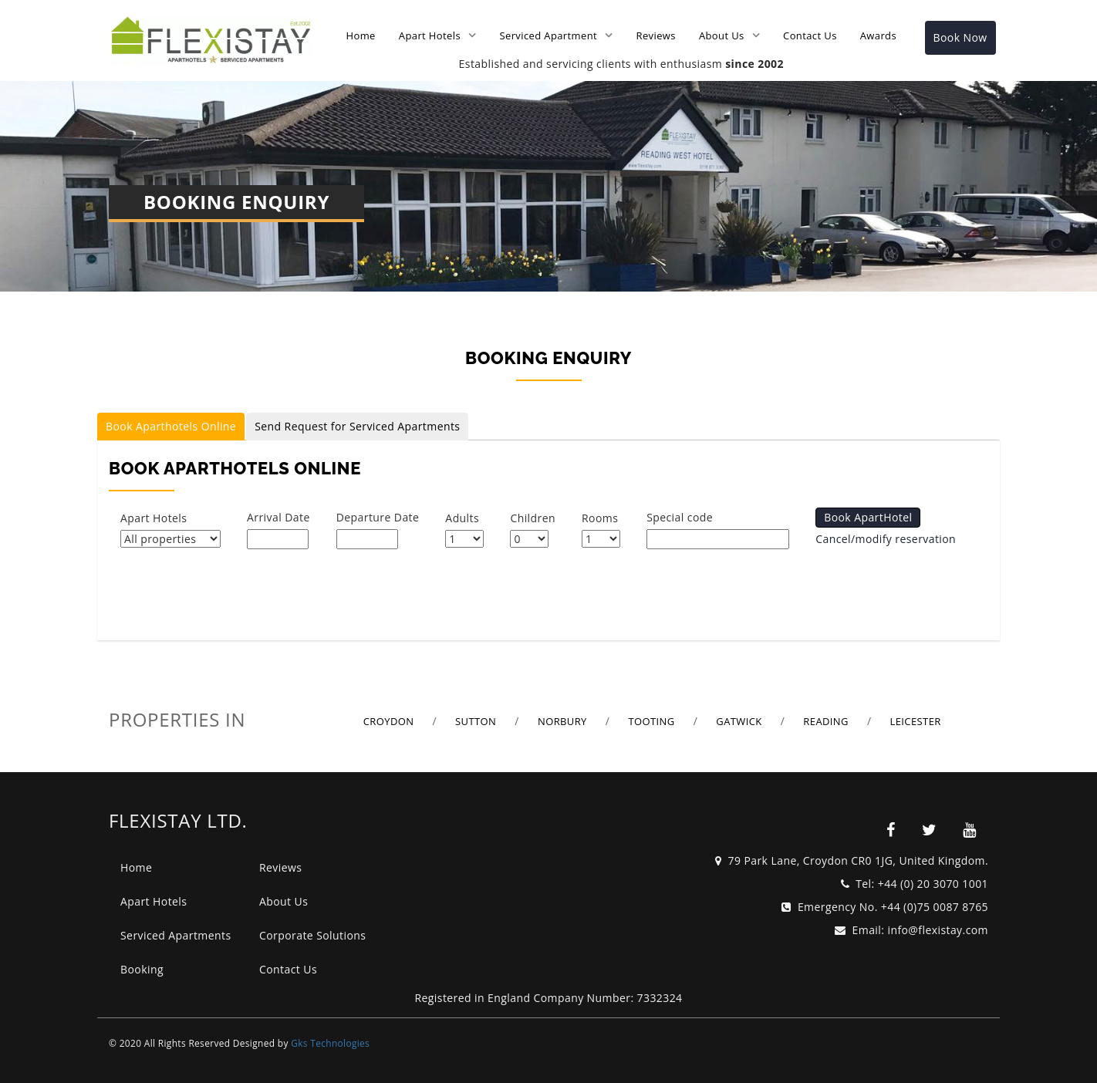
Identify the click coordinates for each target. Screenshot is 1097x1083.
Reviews (656, 35)
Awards (878, 35)
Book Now (960, 37)
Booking (142, 969)
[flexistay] (891, 830)
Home (361, 35)
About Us (721, 35)
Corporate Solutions (312, 935)
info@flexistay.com (937, 930)
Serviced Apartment (548, 35)
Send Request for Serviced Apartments (357, 426)
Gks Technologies (330, 1043)
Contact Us (810, 35)
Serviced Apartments (175, 935)
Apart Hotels (430, 35)
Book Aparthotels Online (171, 426)
